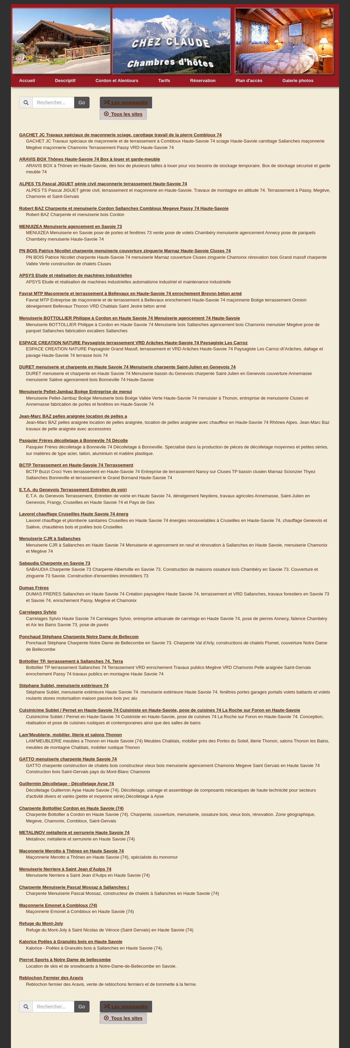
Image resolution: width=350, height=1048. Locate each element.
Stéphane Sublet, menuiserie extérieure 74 (64, 685)
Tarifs (164, 80)
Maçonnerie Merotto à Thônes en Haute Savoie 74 (71, 851)
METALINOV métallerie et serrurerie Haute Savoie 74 (74, 832)
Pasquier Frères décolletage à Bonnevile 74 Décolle (73, 440)
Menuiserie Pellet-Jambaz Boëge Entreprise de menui (75, 391)
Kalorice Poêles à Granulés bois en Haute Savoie (70, 941)
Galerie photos (297, 80)
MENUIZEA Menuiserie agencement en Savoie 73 (70, 226)
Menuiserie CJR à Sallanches (50, 538)
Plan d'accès (248, 80)
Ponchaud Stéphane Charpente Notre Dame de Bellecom (79, 636)
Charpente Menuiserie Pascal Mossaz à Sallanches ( (74, 887)
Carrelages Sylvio (37, 612)
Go (82, 102)
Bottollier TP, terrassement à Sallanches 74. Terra (71, 661)
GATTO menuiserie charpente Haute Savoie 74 (68, 759)
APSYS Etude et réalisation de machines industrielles (75, 275)
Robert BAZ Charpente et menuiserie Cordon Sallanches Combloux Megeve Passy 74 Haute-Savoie (124, 208)
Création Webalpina (273, 1042)
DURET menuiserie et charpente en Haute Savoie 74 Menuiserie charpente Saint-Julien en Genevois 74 (127, 367)
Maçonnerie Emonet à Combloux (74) (58, 905)
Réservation (202, 80)
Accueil (27, 80)
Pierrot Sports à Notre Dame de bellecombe (65, 959)
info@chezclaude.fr (185, 1042)
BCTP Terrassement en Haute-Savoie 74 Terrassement (76, 465)
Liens (211, 1042)
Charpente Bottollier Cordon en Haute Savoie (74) (71, 808)
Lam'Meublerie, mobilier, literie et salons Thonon (70, 734)
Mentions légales (237, 1042)
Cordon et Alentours (116, 80)
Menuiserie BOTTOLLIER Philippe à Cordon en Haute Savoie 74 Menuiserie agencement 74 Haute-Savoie (129, 318)
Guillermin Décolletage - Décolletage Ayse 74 (66, 783)
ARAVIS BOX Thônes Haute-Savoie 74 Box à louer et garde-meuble (89, 159)
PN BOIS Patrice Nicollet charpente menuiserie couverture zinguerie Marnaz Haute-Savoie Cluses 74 (125, 250)
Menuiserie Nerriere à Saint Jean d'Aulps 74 (65, 869)
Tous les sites (123, 114)
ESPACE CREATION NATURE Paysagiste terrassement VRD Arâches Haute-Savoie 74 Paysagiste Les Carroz (133, 342)
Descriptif (65, 80)
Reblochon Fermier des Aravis (51, 977)
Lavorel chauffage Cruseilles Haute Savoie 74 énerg (73, 513)
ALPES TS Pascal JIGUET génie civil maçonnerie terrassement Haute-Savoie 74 (103, 183)
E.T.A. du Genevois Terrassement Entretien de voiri (73, 489)
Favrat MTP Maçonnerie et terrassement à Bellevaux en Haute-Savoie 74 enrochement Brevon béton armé (130, 293)
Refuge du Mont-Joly (41, 923)
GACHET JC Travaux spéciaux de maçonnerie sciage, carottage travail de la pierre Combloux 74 (120, 134)
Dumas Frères (34, 587)
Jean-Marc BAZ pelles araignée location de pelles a (73, 416)
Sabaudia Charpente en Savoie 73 (54, 563)
